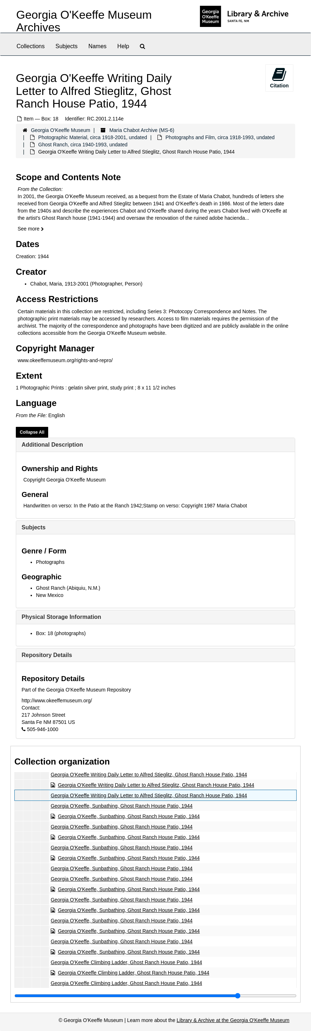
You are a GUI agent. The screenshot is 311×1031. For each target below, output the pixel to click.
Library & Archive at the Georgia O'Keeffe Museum (233, 1020)
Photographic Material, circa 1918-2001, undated (92, 137)
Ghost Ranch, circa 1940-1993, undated (82, 144)
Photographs (50, 562)
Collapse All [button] (32, 432)
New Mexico (49, 595)
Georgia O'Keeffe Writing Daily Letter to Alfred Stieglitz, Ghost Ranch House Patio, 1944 (149, 774)
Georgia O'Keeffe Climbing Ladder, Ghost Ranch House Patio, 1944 (126, 962)
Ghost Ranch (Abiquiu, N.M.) (68, 588)
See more (31, 229)
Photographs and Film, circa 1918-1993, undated (220, 137)
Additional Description (52, 445)
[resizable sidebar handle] (155, 996)
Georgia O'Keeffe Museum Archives (84, 21)
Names (97, 46)
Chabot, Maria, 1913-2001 (59, 284)
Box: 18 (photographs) (61, 633)
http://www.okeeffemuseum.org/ (57, 700)
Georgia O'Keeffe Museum (60, 130)
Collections (31, 46)
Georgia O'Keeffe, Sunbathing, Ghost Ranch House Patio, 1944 (122, 806)
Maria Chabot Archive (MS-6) (141, 130)
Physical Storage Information (61, 617)
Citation (279, 77)
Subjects (66, 46)
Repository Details (47, 655)
